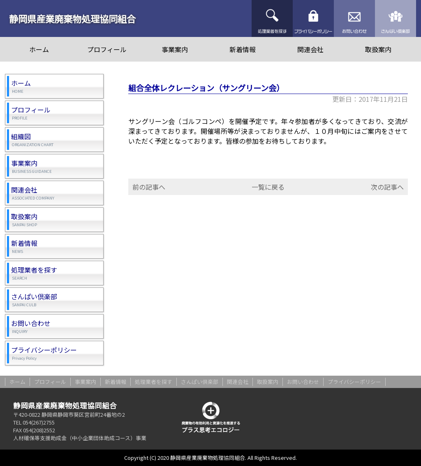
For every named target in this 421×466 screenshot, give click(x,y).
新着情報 (242, 49)
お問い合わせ (354, 18)
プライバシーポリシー (313, 18)
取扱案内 (378, 49)
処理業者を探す (272, 18)
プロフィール (107, 49)
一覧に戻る (268, 187)
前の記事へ (148, 187)
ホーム (39, 49)
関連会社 (310, 49)
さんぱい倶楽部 (395, 18)
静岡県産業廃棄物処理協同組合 (72, 18)
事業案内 (175, 49)
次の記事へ (387, 187)
